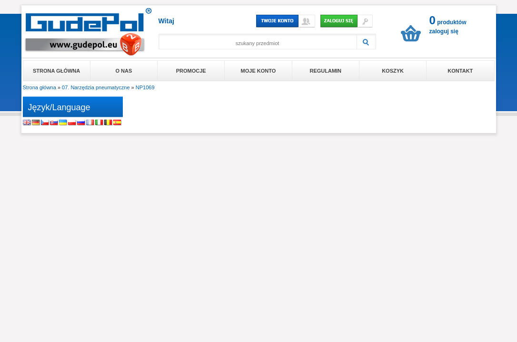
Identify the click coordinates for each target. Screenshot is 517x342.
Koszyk (393, 71)
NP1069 (145, 87)
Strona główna (56, 71)
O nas (124, 71)
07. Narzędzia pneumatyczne (95, 87)
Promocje (191, 71)
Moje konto (258, 71)
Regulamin (325, 71)
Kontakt (460, 71)
